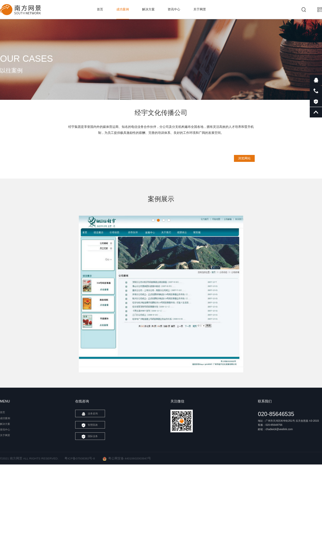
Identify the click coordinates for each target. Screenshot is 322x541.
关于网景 (199, 9)
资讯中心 (174, 9)
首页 (100, 9)
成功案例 (122, 9)
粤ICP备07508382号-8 (79, 496)
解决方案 (148, 9)
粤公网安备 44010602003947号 (127, 496)
